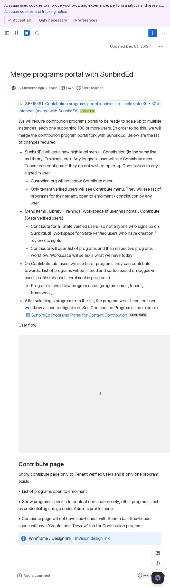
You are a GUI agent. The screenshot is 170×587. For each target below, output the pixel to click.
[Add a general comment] (33, 575)
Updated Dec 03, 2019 (129, 46)
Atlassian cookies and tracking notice (35, 11)
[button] (90, 107)
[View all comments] (158, 553)
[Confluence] (27, 33)
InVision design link (92, 538)
